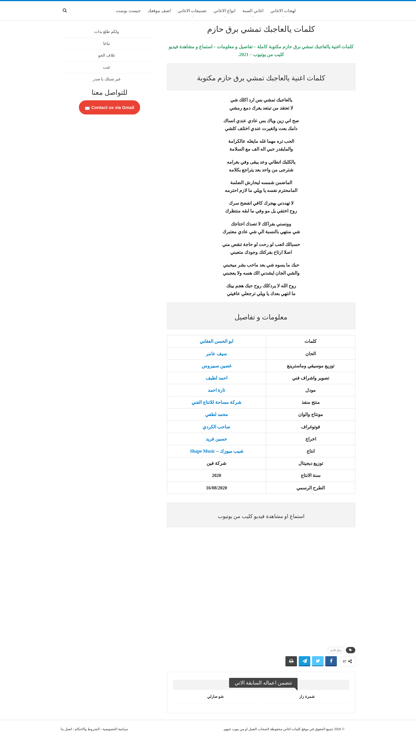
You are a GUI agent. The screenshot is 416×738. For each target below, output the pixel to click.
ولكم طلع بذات (106, 31)
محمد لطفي (216, 414)
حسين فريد (216, 438)
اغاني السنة (252, 10)
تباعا (106, 43)
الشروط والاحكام (87, 729)
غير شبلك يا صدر (107, 79)
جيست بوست (128, 10)
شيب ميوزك (231, 451)
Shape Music (202, 451)
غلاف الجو (106, 55)
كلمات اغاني (292, 729)
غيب (106, 67)
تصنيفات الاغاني (192, 10)
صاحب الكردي (216, 426)
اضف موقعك (159, 10)
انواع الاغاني (224, 10)
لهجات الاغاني (283, 10)
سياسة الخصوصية (115, 729)
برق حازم (336, 650)
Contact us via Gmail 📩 (109, 107)
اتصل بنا (66, 729)
